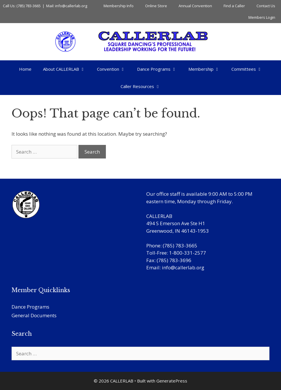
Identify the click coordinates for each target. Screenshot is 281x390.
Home (25, 69)
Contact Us (265, 5)
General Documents (34, 315)
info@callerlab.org (183, 267)
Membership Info (119, 5)
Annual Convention (195, 5)
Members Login (261, 17)
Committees (249, 69)
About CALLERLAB (67, 69)
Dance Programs (160, 69)
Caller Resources (143, 86)
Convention (114, 69)
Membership (207, 69)
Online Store (156, 5)
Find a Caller (234, 5)
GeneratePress (171, 381)
